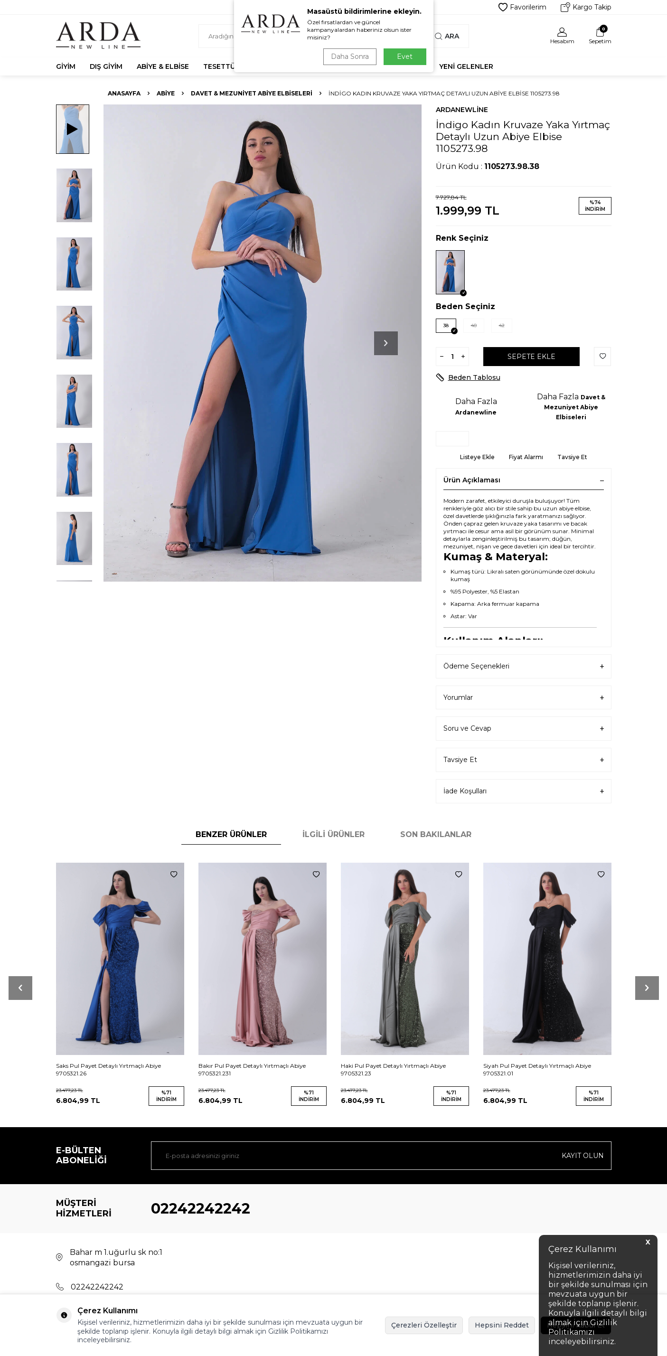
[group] (262, 343)
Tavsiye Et (572, 457)
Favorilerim (522, 7)
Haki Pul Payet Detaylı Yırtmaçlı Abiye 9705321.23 (393, 1069)
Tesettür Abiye (232, 66)
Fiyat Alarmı (526, 457)
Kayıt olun (583, 1155)
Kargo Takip (586, 7)
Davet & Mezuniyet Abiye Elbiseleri (251, 93)
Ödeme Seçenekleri (523, 666)
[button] (386, 343)
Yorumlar (523, 697)
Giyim (65, 66)
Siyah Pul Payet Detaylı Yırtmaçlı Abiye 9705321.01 (537, 1069)
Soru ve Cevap (523, 728)
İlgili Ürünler (333, 834)
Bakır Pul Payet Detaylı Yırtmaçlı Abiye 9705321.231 (252, 1069)
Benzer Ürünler (231, 834)
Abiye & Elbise (163, 66)
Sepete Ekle (531, 356)
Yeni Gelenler (466, 66)
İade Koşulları (523, 791)
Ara (447, 36)
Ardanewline (462, 109)
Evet (405, 56)
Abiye (166, 93)
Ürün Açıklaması (523, 480)
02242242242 (200, 1208)
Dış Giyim (106, 66)
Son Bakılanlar (435, 834)
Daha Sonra (350, 56)
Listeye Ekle (477, 457)
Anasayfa (124, 93)
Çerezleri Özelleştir (424, 1325)
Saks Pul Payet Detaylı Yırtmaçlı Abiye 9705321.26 (108, 1069)
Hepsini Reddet (502, 1325)
